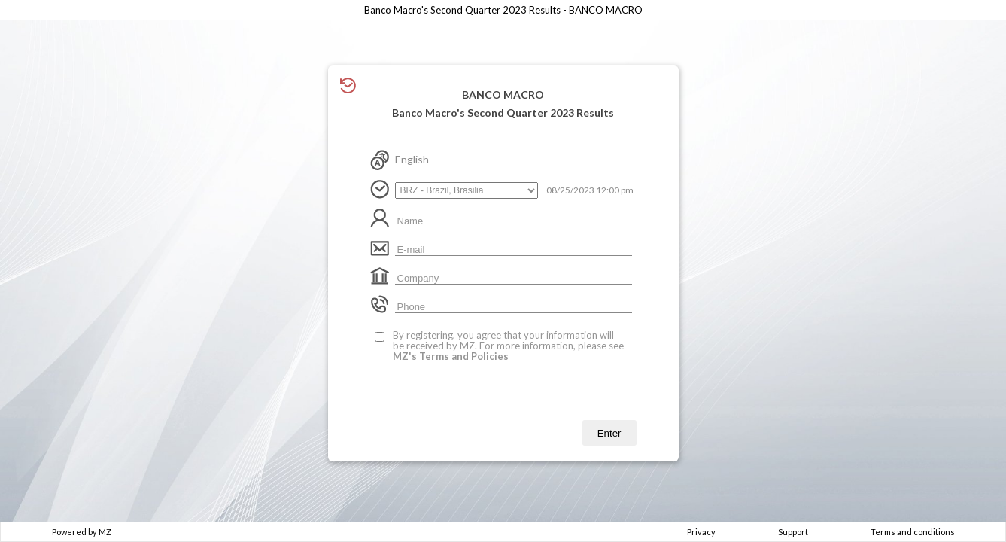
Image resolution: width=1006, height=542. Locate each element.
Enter (609, 433)
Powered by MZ (81, 532)
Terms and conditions (913, 532)
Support (793, 532)
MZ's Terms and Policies (451, 356)
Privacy (701, 532)
